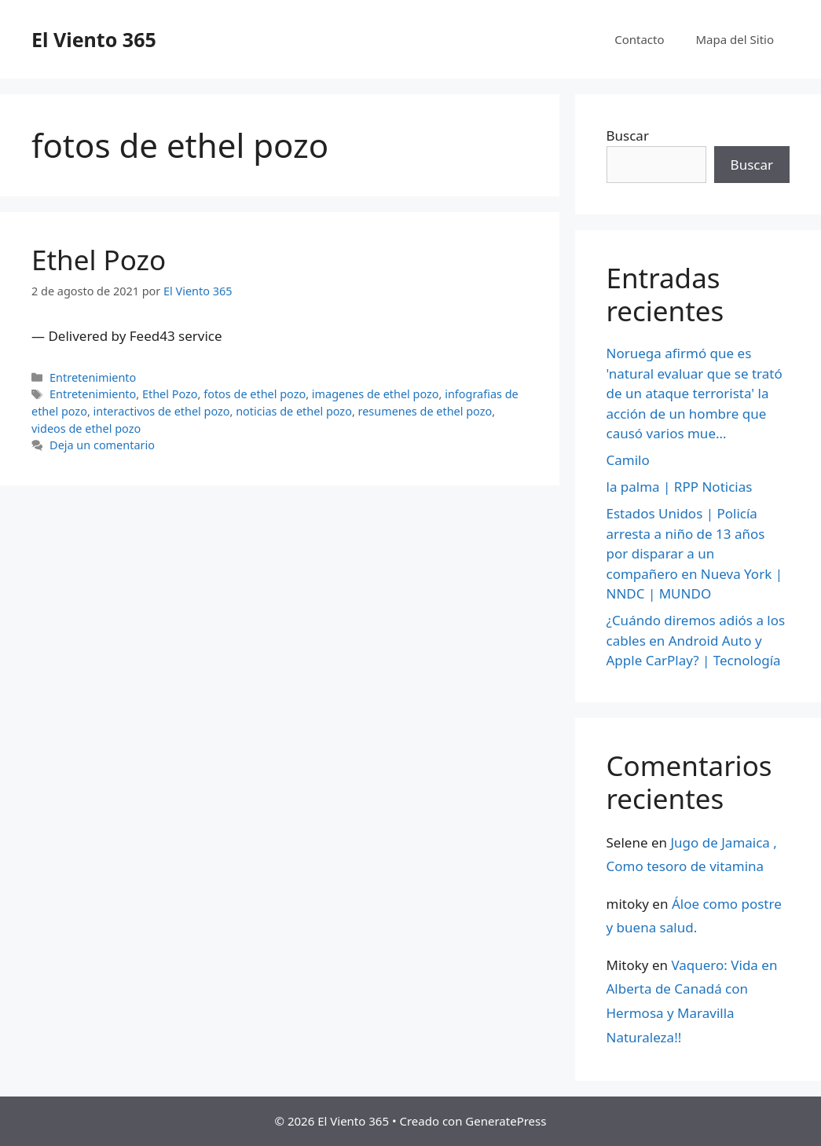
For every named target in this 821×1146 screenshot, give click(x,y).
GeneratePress (505, 1121)
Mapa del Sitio (735, 39)
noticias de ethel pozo (294, 411)
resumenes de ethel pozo (425, 411)
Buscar (628, 135)
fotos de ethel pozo (254, 393)
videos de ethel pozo (86, 428)
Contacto (639, 39)
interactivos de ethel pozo (161, 411)
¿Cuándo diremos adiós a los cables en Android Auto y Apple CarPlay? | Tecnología (696, 640)
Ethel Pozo (98, 259)
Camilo (628, 460)
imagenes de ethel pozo (375, 393)
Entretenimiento (92, 377)
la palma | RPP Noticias (680, 487)
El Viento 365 (93, 39)
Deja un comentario (102, 445)
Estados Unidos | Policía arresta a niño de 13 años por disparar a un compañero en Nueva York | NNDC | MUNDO (695, 553)
